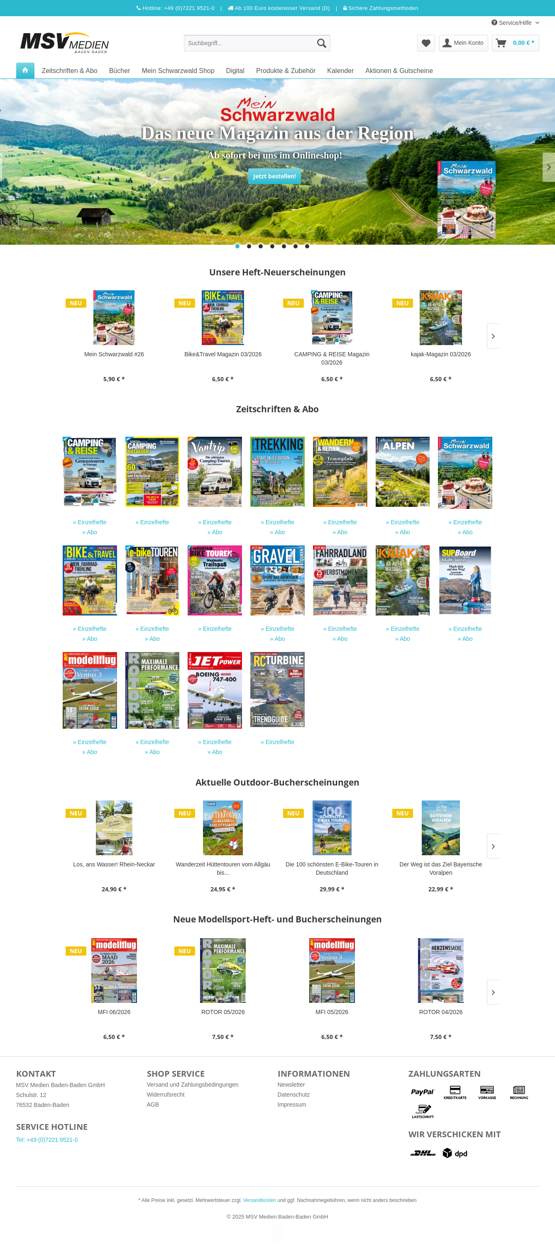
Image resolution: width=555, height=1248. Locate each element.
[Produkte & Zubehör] (285, 71)
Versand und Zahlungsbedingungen (193, 1084)
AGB (153, 1104)
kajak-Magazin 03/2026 (441, 354)
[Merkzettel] (426, 43)
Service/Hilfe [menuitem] (512, 22)
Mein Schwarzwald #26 (114, 354)
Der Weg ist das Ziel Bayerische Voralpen (441, 868)
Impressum (292, 1104)
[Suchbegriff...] (257, 43)
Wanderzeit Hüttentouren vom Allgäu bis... (223, 868)
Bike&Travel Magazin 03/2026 (223, 354)
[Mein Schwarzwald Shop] (178, 71)
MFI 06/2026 (114, 1012)
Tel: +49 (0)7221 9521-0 (47, 1139)
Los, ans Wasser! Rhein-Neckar (114, 864)
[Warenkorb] (515, 43)
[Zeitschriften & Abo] (69, 71)
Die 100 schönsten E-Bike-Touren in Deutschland (332, 868)
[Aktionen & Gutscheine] (399, 71)
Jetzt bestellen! (274, 176)
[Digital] (235, 71)
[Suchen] (321, 43)
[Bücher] (119, 71)
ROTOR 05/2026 (223, 1012)
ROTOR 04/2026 (441, 1012)
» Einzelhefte (90, 522)
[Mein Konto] (463, 43)
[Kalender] (340, 71)
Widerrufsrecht (166, 1094)
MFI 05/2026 (331, 1012)
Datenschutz (294, 1094)
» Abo (89, 532)
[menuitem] (257, 43)
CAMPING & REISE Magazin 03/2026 (331, 358)
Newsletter (291, 1084)
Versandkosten (259, 1200)
